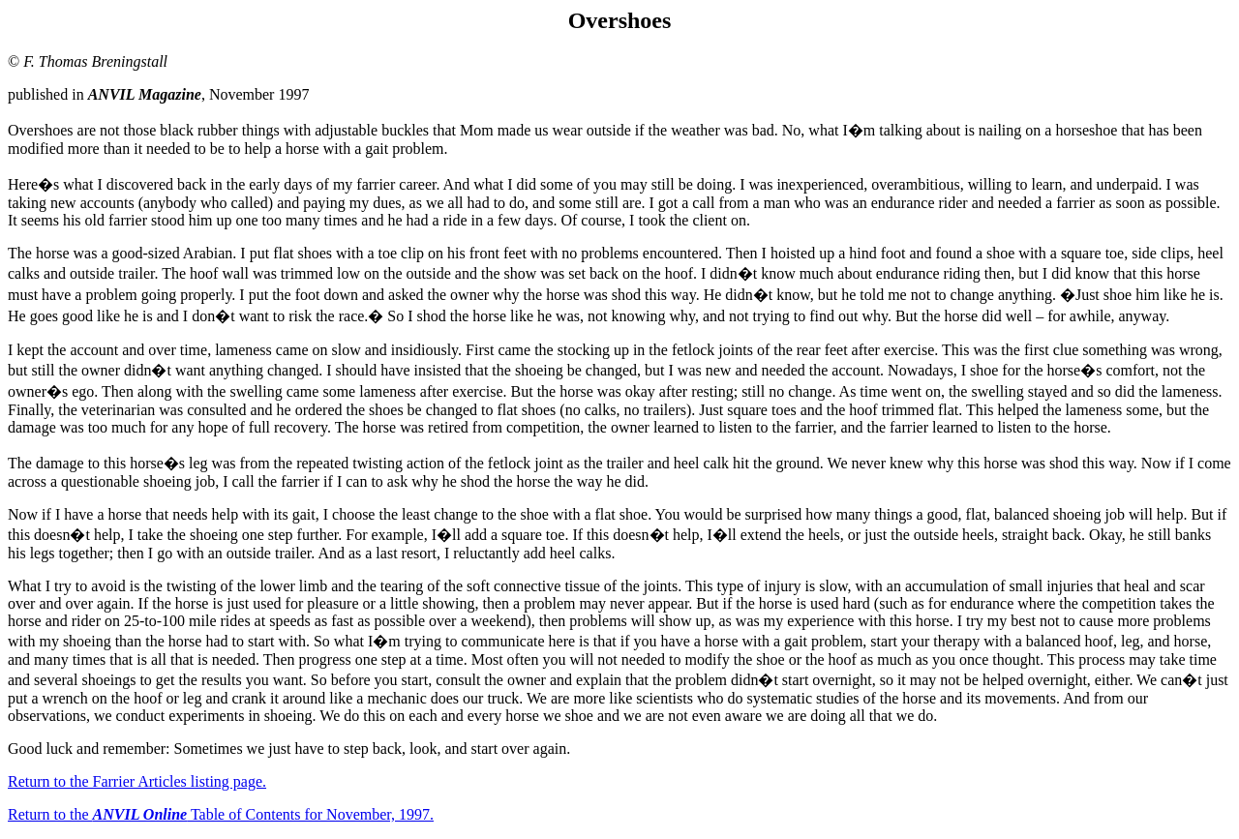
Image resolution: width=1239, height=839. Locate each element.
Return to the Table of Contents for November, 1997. (221, 814)
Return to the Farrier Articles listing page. (137, 781)
